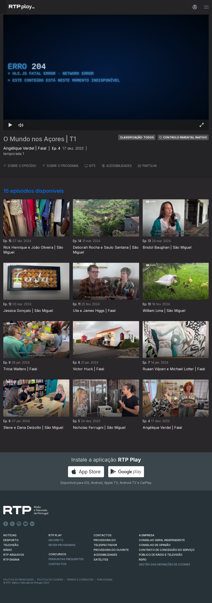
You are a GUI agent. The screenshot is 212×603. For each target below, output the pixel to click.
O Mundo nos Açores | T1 (39, 139)
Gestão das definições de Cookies (164, 564)
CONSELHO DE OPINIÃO (154, 545)
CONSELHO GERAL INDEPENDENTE (162, 540)
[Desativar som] (21, 125)
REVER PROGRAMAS (62, 545)
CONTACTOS (103, 535)
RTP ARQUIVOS (13, 554)
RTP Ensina (11, 559)
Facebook (5, 523)
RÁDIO (7, 549)
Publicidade (104, 579)
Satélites (101, 559)
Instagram (19, 523)
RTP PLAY (55, 535)
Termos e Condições (80, 579)
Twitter (12, 523)
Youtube (25, 523)
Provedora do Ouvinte (111, 549)
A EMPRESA (146, 535)
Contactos (57, 564)
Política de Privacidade (18, 579)
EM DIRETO (56, 540)
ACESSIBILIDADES (117, 166)
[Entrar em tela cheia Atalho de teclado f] (201, 125)
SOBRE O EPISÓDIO (19, 166)
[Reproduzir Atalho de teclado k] (10, 125)
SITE (90, 166)
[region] (106, 72)
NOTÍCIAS (10, 535)
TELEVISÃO (11, 545)
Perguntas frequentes (66, 559)
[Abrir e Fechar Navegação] (206, 7)
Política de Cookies (50, 579)
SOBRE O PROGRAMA (60, 166)
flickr (32, 523)
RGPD (142, 559)
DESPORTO (11, 540)
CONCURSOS (57, 554)
